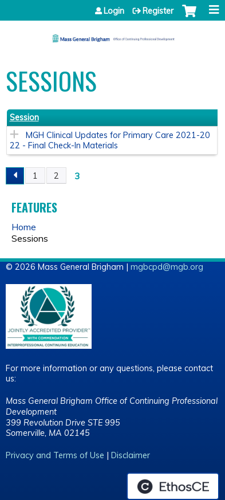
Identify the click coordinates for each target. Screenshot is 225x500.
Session (24, 117)
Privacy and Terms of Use (55, 455)
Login (114, 11)
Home (23, 227)
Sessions (29, 238)
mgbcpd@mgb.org (167, 267)
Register (158, 11)
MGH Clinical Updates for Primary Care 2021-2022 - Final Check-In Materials (110, 140)
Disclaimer (130, 455)
